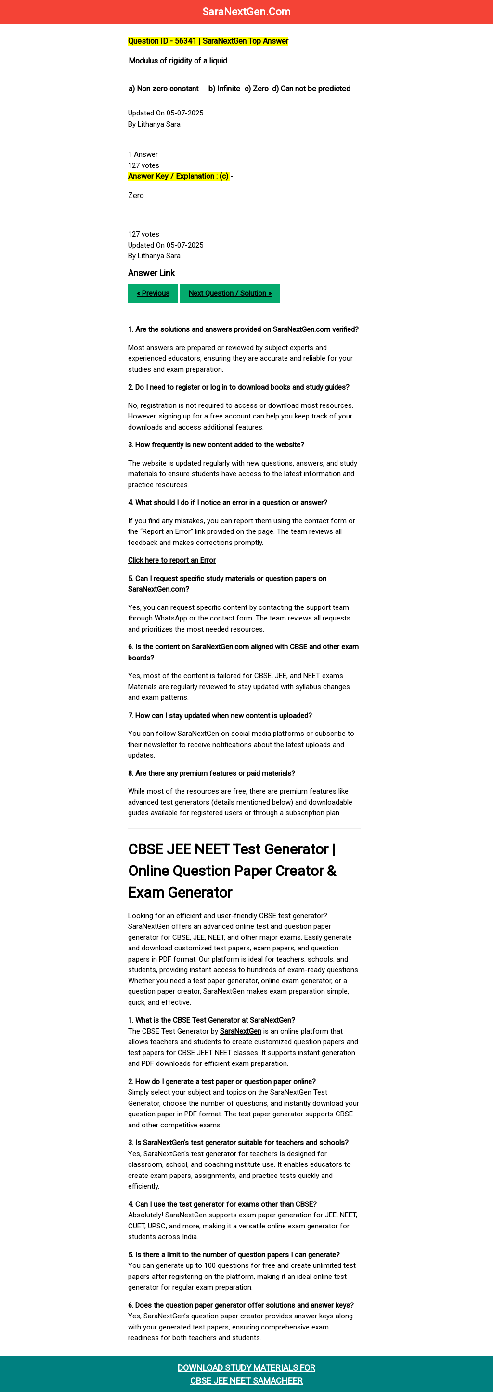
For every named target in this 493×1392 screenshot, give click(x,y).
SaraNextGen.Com (246, 12)
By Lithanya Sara (154, 124)
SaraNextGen (240, 1031)
